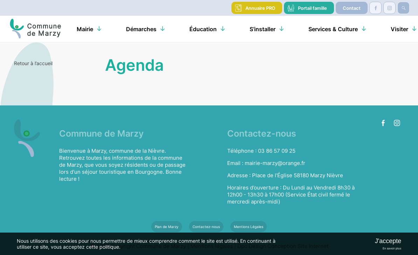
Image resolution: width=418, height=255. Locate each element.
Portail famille (312, 8)
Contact (352, 8)
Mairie (85, 29)
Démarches (141, 29)
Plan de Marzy (167, 227)
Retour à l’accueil (33, 63)
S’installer (263, 29)
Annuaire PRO (260, 8)
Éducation (203, 29)
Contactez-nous (206, 227)
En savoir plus (392, 248)
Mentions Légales (248, 227)
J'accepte (388, 240)
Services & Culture (333, 29)
